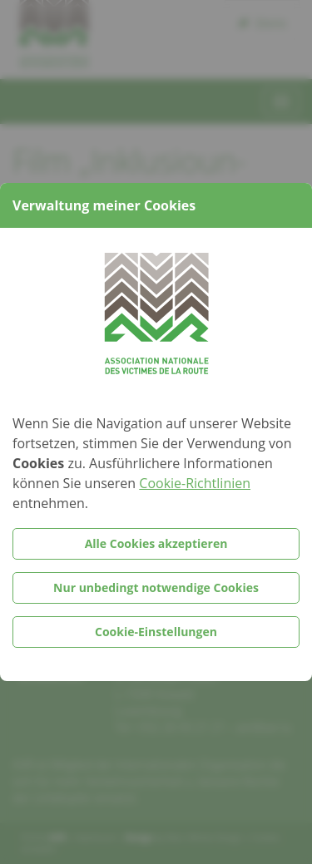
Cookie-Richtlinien (194, 483)
